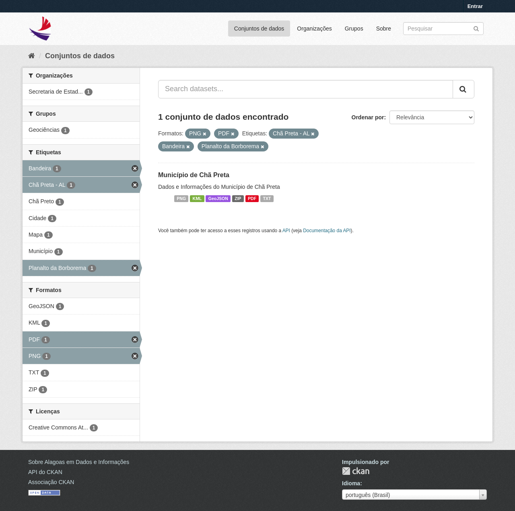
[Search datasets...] (305, 89)
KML (197, 198)
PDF (252, 198)
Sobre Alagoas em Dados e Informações (78, 462)
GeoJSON (218, 198)
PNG (181, 198)
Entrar (475, 6)
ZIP (238, 198)
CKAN (355, 471)
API (286, 230)
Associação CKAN (51, 482)
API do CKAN (45, 472)
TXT (267, 198)
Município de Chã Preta (193, 175)
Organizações (314, 28)
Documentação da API (326, 230)
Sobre (383, 28)
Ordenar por (368, 117)
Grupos (354, 28)
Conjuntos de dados (259, 28)
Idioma (351, 483)
